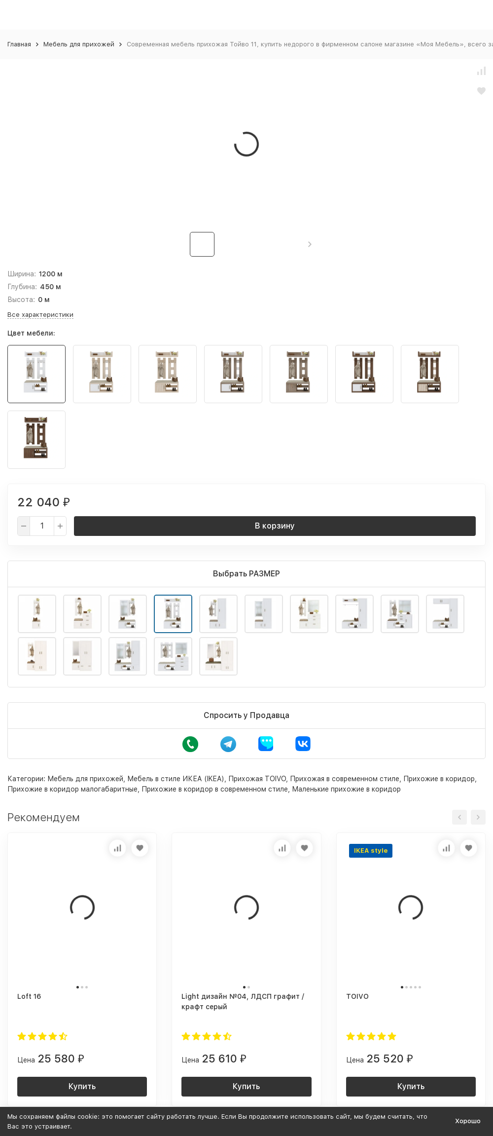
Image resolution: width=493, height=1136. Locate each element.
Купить (82, 1086)
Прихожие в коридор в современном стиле (214, 789)
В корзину (275, 525)
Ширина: (21, 274)
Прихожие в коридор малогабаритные (72, 789)
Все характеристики (40, 314)
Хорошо (468, 1121)
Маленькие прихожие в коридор (346, 789)
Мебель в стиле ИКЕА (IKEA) (175, 779)
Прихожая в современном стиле (344, 779)
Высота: (21, 299)
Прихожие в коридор (439, 779)
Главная (19, 44)
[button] (310, 244)
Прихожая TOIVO (257, 779)
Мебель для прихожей (78, 44)
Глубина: (22, 287)
